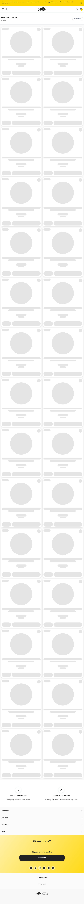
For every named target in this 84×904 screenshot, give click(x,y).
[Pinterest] (53, 868)
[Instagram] (40, 868)
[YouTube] (48, 868)
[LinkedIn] (44, 868)
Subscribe (42, 858)
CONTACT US (6, 4)
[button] (42, 811)
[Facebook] (31, 868)
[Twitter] (35, 868)
